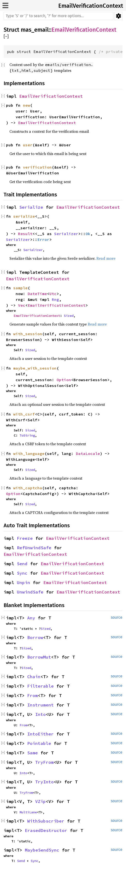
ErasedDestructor (46, 830)
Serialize (31, 207)
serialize (24, 216)
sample (20, 287)
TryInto (44, 782)
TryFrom (44, 762)
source (116, 617)
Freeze (25, 538)
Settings (118, 16)
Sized (68, 315)
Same (32, 753)
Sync (22, 573)
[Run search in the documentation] (58, 16)
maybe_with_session (35, 368)
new (26, 105)
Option (64, 379)
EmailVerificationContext (90, 5)
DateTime (37, 293)
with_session (27, 333)
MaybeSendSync (42, 850)
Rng (55, 299)
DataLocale (88, 453)
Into (40, 714)
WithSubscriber (45, 821)
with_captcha (27, 487)
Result (25, 233)
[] (6, 36)
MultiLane (28, 812)
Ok (88, 233)
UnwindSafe (30, 592)
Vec (21, 305)
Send (22, 563)
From (32, 695)
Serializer (66, 233)
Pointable (39, 743)
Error (43, 239)
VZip (40, 801)
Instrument (40, 705)
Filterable (40, 686)
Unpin (23, 582)
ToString (27, 435)
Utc (53, 293)
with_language (29, 453)
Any (31, 618)
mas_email (35, 29)
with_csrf (24, 414)
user (28, 144)
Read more (105, 258)
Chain (33, 676)
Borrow (35, 637)
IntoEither (40, 734)
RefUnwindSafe (34, 547)
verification (37, 167)
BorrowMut (39, 657)
